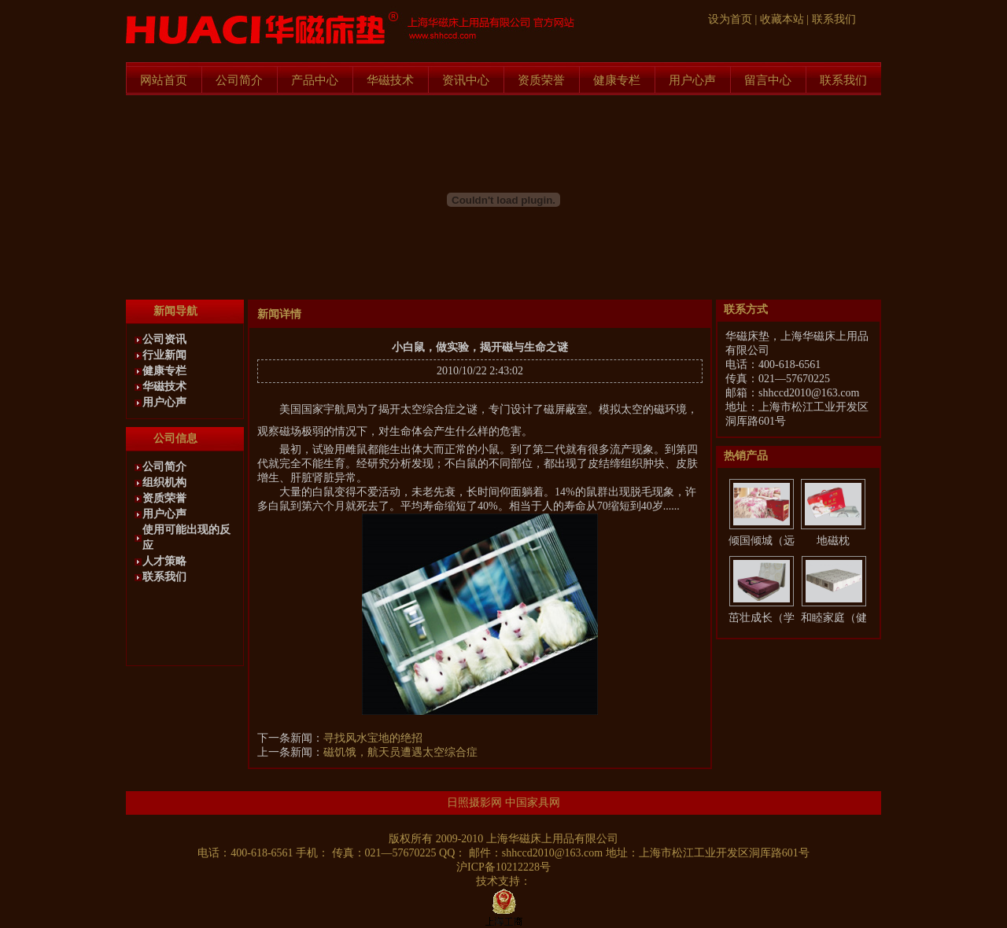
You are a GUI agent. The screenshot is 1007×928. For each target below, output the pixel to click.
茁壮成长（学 (762, 618)
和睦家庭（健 (834, 618)
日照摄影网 (474, 802)
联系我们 (834, 19)
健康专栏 (616, 80)
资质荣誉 (541, 80)
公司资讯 (164, 339)
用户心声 (692, 80)
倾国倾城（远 (762, 541)
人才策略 (164, 561)
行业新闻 (164, 355)
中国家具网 (532, 802)
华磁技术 (390, 80)
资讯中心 (465, 80)
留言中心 (767, 80)
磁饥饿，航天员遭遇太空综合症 (400, 752)
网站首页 (163, 80)
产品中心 (314, 80)
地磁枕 (833, 541)
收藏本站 (782, 19)
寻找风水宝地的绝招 (372, 738)
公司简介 (239, 80)
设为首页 (730, 19)
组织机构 (164, 482)
